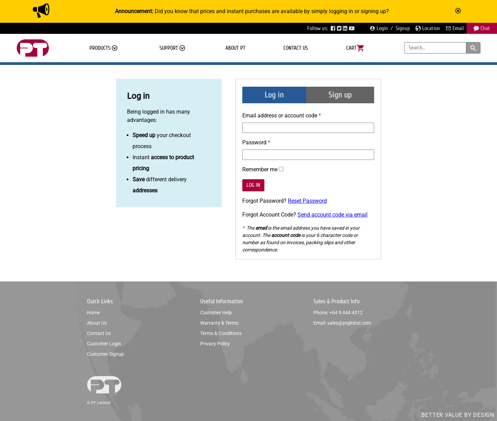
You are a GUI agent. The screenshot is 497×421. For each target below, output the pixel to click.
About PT (235, 48)
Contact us (295, 48)
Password (254, 142)
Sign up (340, 94)
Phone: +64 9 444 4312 (338, 312)
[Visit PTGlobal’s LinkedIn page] (346, 28)
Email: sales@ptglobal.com (342, 323)
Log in (274, 94)
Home (93, 312)
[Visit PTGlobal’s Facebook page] (334, 28)
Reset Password (307, 201)
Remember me (259, 169)
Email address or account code (280, 115)
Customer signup (105, 354)
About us (97, 323)
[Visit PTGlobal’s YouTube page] (352, 28)
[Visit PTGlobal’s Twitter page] (340, 28)
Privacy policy (215, 343)
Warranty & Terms (219, 323)
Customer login (104, 343)
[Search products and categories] (473, 48)
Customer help (216, 312)
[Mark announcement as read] (458, 11)
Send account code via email (333, 214)
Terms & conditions (221, 333)
